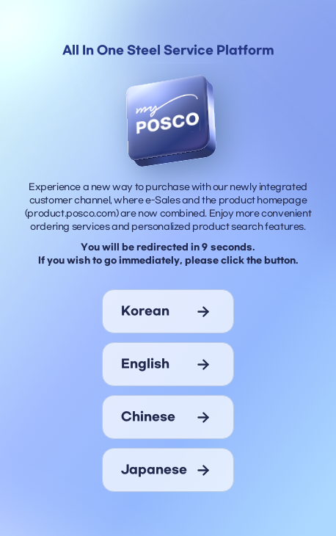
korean (145, 311)
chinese (148, 417)
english (145, 364)
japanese (154, 470)
